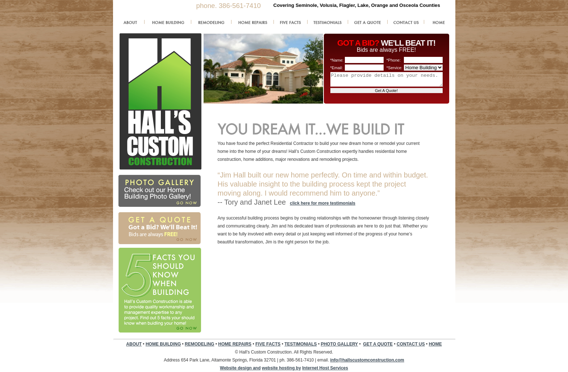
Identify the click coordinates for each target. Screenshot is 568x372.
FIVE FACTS (267, 344)
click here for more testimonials (322, 203)
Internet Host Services (325, 368)
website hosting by (281, 368)
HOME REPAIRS (234, 344)
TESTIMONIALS (300, 344)
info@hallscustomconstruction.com (367, 360)
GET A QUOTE (378, 344)
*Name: (337, 60)
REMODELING (199, 344)
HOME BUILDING (163, 344)
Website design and (240, 368)
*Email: (336, 68)
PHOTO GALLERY (339, 344)
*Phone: (394, 60)
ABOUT (134, 344)
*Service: (394, 68)
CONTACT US (411, 344)
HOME (435, 344)
